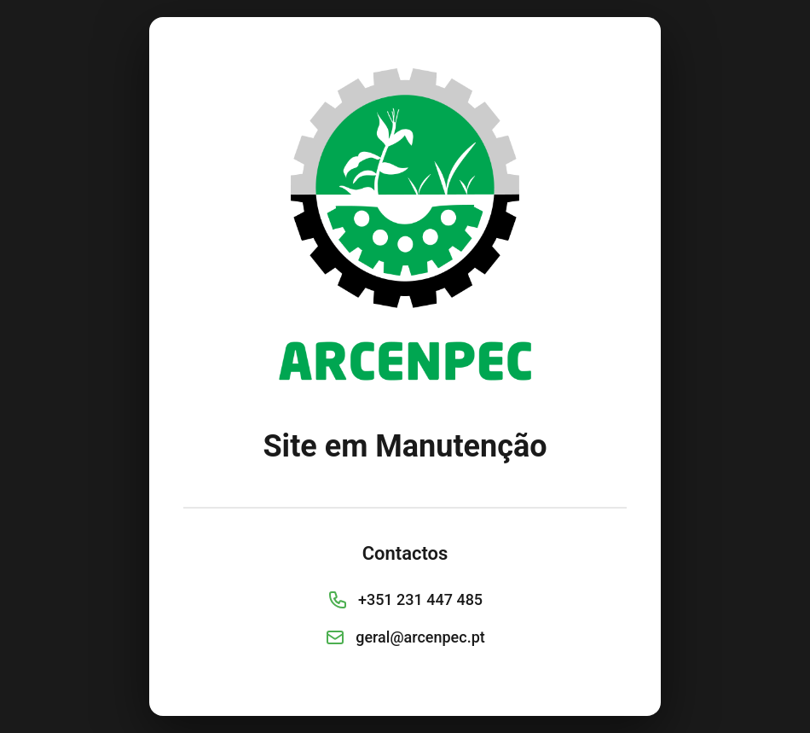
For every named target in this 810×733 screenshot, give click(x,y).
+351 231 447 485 (420, 599)
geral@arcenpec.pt (420, 637)
